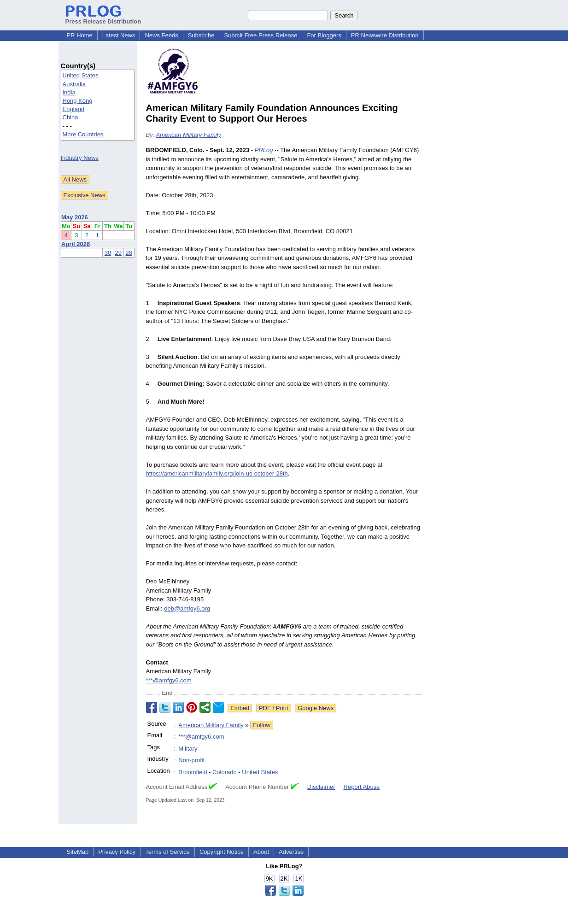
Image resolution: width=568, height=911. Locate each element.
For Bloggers (324, 35)
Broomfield (192, 772)
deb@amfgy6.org (187, 608)
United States (81, 75)
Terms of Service (167, 851)
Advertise (291, 851)
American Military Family (188, 134)
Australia (74, 84)
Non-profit (191, 760)
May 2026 (74, 217)
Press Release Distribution (103, 18)
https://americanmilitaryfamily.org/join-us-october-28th (217, 473)
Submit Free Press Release (260, 35)
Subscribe (201, 35)
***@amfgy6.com (169, 680)
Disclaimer (321, 786)
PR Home (80, 35)
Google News (316, 708)
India (69, 92)
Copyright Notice (221, 851)
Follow (261, 725)
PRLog (264, 150)
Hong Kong (78, 100)
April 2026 (75, 244)
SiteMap (78, 851)
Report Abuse (362, 786)
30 (108, 252)
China (70, 117)
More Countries (83, 134)
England (74, 109)
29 (118, 252)
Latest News (118, 35)
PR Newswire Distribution (385, 35)
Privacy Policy (116, 851)
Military (187, 748)
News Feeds (161, 35)
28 (128, 252)
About (261, 851)
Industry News (80, 157)
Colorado (224, 772)
